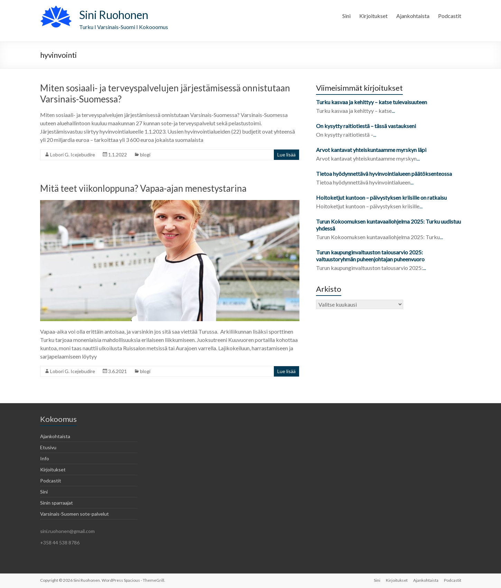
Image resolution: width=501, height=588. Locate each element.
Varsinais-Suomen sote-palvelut (74, 514)
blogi (145, 154)
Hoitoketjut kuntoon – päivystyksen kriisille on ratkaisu (381, 197)
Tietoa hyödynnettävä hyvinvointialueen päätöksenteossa (384, 173)
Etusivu (48, 447)
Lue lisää (286, 154)
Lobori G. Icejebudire (72, 154)
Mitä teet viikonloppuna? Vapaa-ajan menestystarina (143, 188)
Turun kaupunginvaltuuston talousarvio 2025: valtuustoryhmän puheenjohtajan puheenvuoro (371, 255)
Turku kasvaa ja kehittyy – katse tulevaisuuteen (371, 102)
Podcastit (449, 15)
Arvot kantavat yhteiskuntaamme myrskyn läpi (371, 149)
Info (44, 458)
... (393, 110)
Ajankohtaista (412, 15)
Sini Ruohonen (113, 14)
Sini (346, 15)
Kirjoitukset (373, 15)
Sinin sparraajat (56, 503)
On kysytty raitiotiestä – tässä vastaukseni (366, 126)
